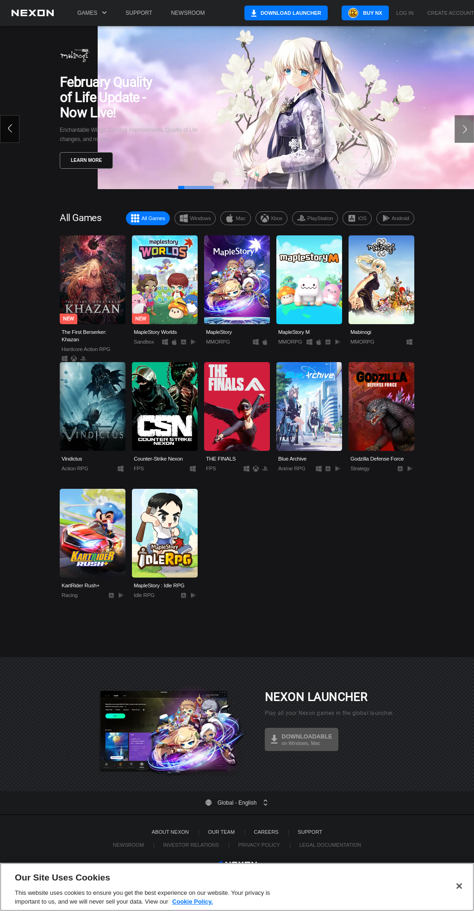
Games (92, 13)
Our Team (221, 832)
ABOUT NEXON (170, 832)
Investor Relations (191, 845)
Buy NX (366, 13)
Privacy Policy (259, 845)
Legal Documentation (330, 845)
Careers (266, 832)
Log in (404, 13)
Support (138, 13)
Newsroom (188, 13)
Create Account (450, 13)
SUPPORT (310, 832)
